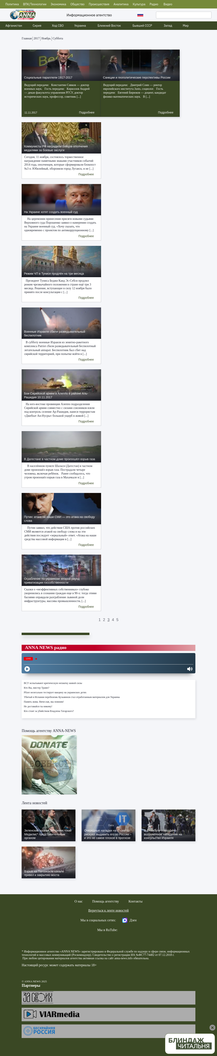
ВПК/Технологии (34, 4)
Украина (80, 26)
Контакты (135, 901)
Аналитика (121, 4)
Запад (168, 26)
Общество (77, 4)
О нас (79, 901)
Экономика (58, 4)
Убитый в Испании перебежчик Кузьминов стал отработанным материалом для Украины (72, 697)
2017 (36, 38)
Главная (27, 38)
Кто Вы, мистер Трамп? (36, 687)
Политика (12, 4)
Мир (186, 26)
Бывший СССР (142, 26)
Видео (168, 4)
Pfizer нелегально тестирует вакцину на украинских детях (55, 692)
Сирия (37, 26)
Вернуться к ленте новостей (108, 910)
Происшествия (99, 4)
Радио (154, 4)
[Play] (27, 669)
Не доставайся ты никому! (38, 706)
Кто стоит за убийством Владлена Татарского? (49, 711)
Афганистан (14, 26)
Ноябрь (46, 38)
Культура (139, 4)
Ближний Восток (109, 26)
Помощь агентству (105, 901)
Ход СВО (58, 26)
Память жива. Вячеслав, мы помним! (44, 701)
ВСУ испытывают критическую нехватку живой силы (53, 683)
